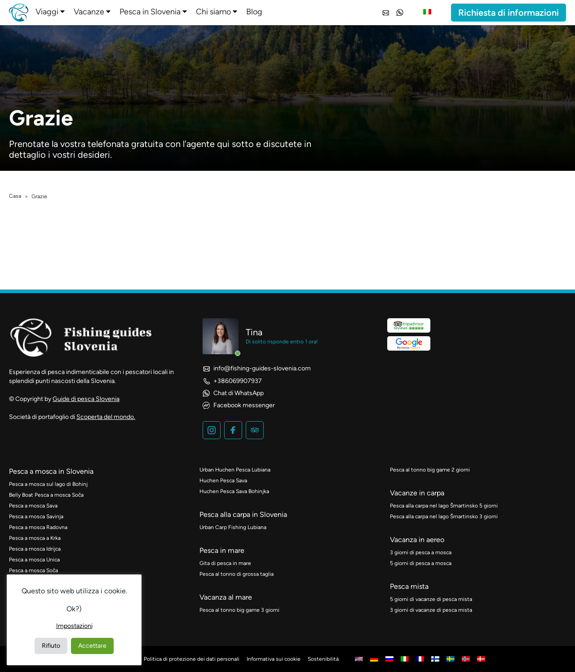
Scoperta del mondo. (105, 417)
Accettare (92, 646)
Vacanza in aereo (417, 539)
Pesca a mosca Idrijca (35, 549)
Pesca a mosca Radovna (38, 527)
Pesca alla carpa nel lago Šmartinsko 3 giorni (444, 516)
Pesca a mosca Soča (33, 570)
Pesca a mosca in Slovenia (51, 471)
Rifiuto (51, 646)
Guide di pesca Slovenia (86, 399)
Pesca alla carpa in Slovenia (243, 514)
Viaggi (46, 12)
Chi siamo (213, 12)
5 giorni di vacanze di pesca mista (431, 599)
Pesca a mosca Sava (33, 506)
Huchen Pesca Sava (223, 480)
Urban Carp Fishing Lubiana (232, 527)
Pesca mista (409, 586)
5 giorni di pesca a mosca (420, 563)
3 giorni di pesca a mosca (420, 552)
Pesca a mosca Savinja (36, 516)
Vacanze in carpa (417, 493)
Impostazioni (74, 626)
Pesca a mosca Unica (34, 559)
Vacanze (89, 12)
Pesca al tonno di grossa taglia (236, 574)
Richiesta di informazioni (508, 12)
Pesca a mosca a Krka (35, 538)
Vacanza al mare (225, 597)
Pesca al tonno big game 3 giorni (239, 610)
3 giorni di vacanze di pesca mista (431, 610)
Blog (254, 12)
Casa (15, 196)
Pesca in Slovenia (150, 12)
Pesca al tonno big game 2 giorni (430, 470)
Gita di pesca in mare (225, 563)
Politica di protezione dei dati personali (191, 659)
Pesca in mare (221, 550)
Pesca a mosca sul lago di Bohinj (48, 484)
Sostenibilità (323, 659)
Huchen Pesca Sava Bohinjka (234, 491)
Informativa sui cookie (274, 659)
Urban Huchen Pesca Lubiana (234, 470)
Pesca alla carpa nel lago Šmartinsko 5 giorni (444, 506)
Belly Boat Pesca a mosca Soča (46, 495)
